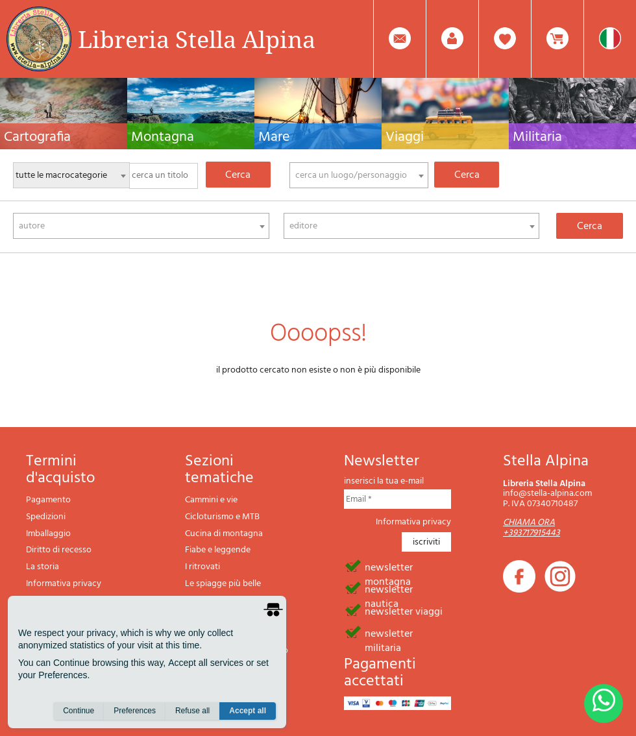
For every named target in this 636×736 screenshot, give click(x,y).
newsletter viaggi (404, 611)
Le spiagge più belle (223, 584)
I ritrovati (202, 567)
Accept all (247, 710)
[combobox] (358, 175)
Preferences (135, 710)
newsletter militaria (389, 633)
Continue (78, 710)
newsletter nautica (389, 589)
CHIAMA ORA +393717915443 (531, 527)
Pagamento (48, 500)
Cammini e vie (211, 500)
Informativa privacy (63, 584)
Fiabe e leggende (218, 550)
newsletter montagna (389, 566)
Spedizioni (46, 517)
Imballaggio (48, 534)
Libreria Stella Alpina (196, 39)
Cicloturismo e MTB (222, 517)
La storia (42, 567)
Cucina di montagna (224, 534)
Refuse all (192, 710)
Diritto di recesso (59, 550)
